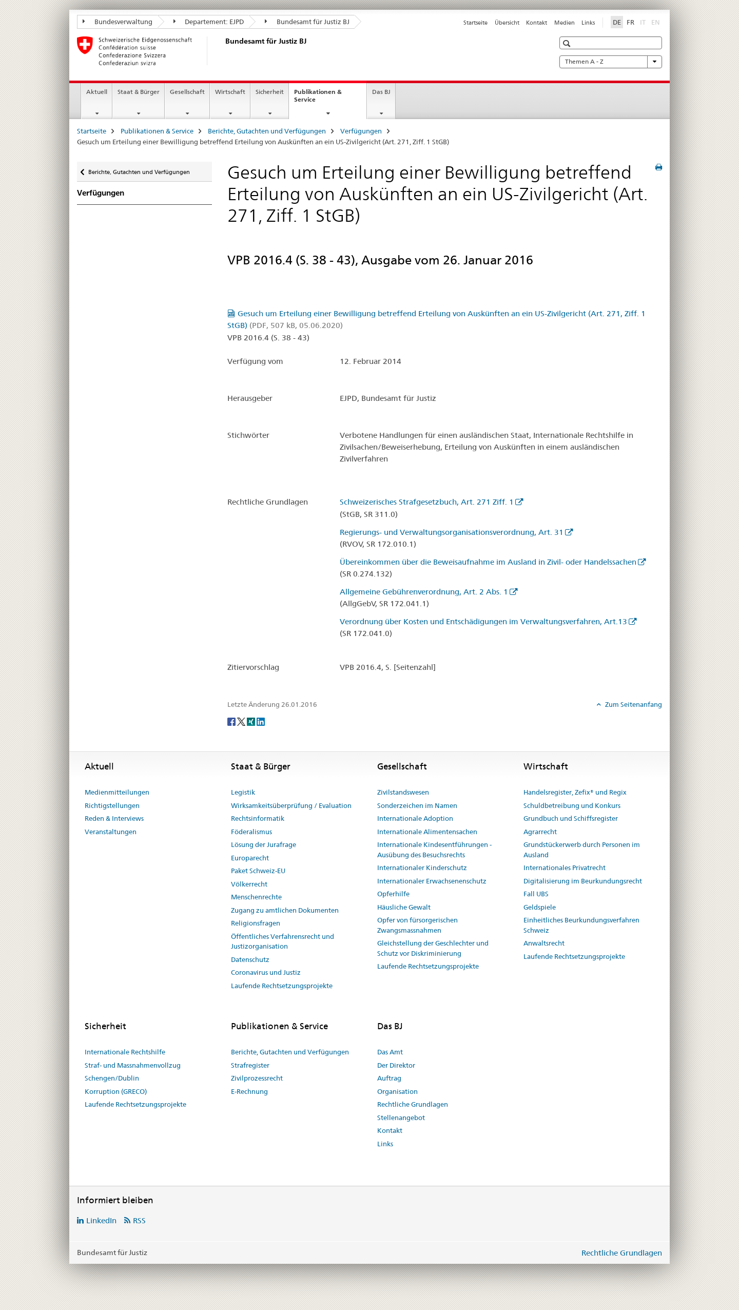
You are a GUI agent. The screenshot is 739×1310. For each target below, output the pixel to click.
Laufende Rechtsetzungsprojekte (282, 985)
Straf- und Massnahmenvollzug (133, 1065)
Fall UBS (536, 894)
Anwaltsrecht (544, 943)
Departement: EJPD (208, 21)
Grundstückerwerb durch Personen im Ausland (581, 849)
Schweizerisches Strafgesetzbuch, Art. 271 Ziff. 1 (427, 502)
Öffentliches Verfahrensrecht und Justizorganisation (282, 941)
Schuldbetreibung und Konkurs (571, 805)
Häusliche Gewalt (404, 907)
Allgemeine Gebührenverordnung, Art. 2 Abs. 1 (424, 591)
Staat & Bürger (139, 91)
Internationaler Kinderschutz (422, 867)
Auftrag (389, 1078)
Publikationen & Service (318, 99)
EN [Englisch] (656, 21)
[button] (568, 43)
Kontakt (536, 22)
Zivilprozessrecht (257, 1078)
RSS (139, 1220)
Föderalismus (251, 831)
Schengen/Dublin (112, 1078)
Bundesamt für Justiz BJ (307, 21)
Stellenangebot (401, 1117)
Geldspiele (539, 907)
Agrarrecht (540, 831)
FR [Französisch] (630, 22)
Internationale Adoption (415, 818)
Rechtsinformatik (257, 818)
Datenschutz (250, 959)
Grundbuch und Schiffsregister (570, 818)
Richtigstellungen (112, 805)
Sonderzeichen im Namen (417, 805)
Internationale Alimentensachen (427, 831)
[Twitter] (242, 721)
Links (588, 22)
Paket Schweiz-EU (258, 870)
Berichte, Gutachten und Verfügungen (267, 131)
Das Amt (390, 1052)
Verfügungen (361, 131)
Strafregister (250, 1065)
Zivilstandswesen (403, 792)
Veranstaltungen (111, 831)
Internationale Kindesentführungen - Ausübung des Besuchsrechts (434, 849)
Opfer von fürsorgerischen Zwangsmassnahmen (417, 925)
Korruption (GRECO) (116, 1091)
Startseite (475, 22)
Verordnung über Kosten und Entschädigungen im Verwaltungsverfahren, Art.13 (483, 621)
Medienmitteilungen (117, 792)
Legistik (243, 792)
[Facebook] (232, 721)
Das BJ (381, 91)
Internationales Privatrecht (564, 867)
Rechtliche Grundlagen (412, 1104)
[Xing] (252, 721)
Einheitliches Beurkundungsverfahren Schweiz (581, 925)
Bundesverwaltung (117, 21)
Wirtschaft (230, 91)
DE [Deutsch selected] (617, 22)
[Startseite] (223, 50)
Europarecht (250, 858)
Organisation (397, 1091)
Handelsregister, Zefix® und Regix (575, 792)
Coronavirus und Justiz (266, 972)
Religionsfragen (255, 923)
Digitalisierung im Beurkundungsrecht (582, 881)
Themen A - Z (610, 61)
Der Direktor (396, 1065)
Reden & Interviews (114, 818)
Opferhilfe (393, 894)
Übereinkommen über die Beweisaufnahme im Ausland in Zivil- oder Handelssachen (488, 562)
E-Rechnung (249, 1091)
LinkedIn (101, 1220)
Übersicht (507, 22)
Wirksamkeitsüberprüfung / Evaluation (291, 805)
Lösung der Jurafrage (263, 844)
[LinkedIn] (261, 721)
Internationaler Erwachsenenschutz (432, 881)
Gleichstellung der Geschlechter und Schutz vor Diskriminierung (433, 948)
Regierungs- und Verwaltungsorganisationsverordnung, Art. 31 (451, 532)
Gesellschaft (187, 91)
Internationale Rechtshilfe (125, 1052)
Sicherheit (270, 91)
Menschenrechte (256, 897)
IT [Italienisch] (644, 21)
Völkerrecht (249, 884)
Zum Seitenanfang (633, 704)
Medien (564, 22)
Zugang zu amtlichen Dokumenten (285, 910)
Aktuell (96, 91)
